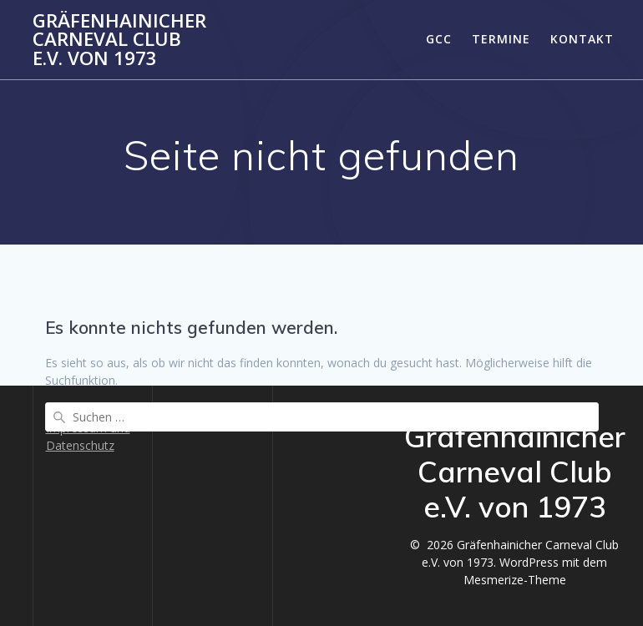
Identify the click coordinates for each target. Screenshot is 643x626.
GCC (439, 39)
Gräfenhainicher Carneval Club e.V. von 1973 (119, 40)
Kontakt (582, 39)
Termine (501, 39)
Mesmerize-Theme (514, 580)
